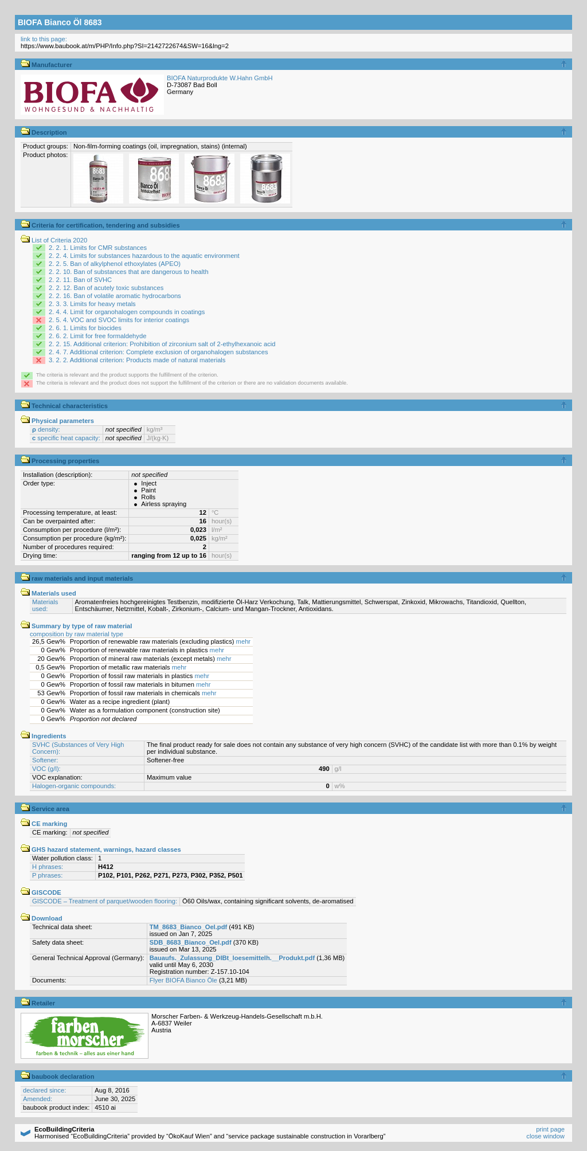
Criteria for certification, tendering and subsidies (100, 225)
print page (550, 1129)
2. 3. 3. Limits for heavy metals (92, 303)
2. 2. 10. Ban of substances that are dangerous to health (129, 271)
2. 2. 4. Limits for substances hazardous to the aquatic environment (144, 255)
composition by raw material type (76, 634)
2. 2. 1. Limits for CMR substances (98, 247)
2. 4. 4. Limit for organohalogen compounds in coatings (127, 311)
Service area (45, 808)
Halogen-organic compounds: (74, 785)
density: (46, 429)
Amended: (37, 1098)
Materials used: (45, 605)
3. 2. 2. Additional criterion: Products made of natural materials (137, 360)
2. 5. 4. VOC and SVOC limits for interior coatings (119, 319)
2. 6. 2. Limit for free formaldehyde (97, 335)
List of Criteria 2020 (54, 240)
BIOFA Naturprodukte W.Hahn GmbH (220, 78)
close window (545, 1136)
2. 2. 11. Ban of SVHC (80, 279)
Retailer (38, 1003)
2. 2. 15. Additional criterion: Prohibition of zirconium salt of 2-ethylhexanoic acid (162, 343)
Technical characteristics (64, 405)
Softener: (45, 760)
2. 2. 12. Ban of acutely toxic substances (106, 287)
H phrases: (47, 866)
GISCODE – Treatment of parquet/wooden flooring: (104, 901)
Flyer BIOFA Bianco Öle (183, 980)
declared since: (44, 1090)
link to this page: (44, 39)
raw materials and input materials (77, 578)
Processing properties (60, 460)
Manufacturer (46, 64)
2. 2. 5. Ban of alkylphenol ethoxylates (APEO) (115, 263)
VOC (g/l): (46, 768)
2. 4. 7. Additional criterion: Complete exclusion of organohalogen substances (158, 352)
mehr (243, 641)
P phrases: (47, 875)
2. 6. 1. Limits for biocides (85, 327)
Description (44, 132)
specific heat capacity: (66, 437)
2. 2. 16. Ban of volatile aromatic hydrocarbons (115, 295)
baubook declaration (58, 1076)
